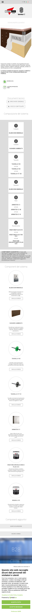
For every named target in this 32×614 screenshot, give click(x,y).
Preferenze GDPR (16, 611)
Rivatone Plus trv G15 (16, 235)
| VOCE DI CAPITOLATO (16, 106)
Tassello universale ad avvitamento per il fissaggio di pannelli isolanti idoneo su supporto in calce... (16, 399)
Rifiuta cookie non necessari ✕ (22, 566)
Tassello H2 (16, 169)
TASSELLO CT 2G (16, 174)
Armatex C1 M (16, 209)
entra (16, 561)
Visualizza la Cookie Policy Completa (12, 595)
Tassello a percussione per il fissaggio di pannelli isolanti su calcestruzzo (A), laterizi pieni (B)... (16, 364)
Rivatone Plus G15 (16, 230)
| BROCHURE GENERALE (15, 101)
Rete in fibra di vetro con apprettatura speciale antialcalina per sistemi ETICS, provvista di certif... (16, 435)
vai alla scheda (16, 298)
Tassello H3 (16, 164)
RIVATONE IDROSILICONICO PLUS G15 (16, 242)
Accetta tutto (16, 602)
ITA (25, 2)
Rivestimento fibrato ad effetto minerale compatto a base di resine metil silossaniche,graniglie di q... (16, 470)
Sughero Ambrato (16, 148)
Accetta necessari (16, 607)
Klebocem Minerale (16, 133)
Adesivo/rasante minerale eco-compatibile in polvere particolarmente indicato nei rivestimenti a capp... (16, 293)
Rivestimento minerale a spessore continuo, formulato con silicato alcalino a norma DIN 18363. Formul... (16, 506)
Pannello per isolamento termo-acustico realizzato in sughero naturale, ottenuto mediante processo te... (16, 329)
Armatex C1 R (16, 214)
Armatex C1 (16, 205)
